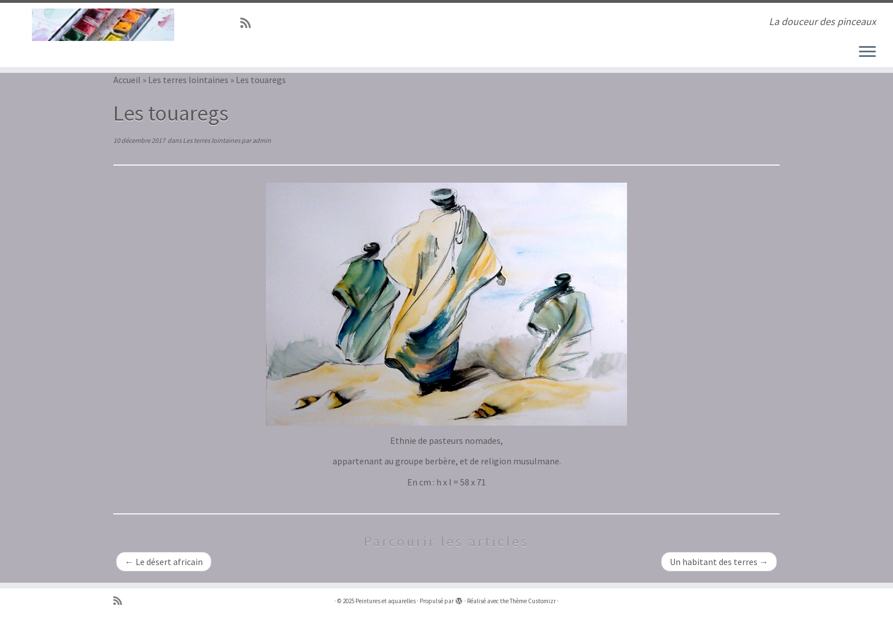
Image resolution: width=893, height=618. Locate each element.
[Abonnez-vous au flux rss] (249, 23)
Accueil (127, 79)
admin (261, 140)
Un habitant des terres (719, 561)
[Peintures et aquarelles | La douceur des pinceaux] (103, 25)
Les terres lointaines (188, 79)
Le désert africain (164, 561)
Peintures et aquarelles (385, 601)
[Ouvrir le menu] (867, 52)
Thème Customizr (533, 601)
